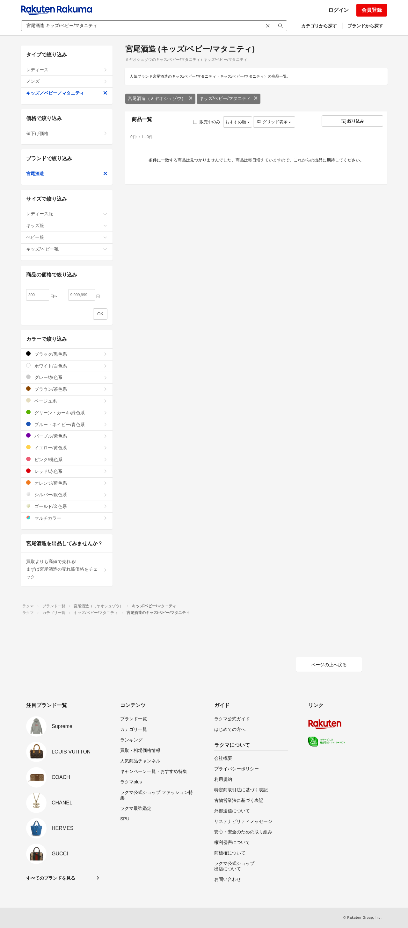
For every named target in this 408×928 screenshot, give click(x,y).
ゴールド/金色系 (66, 506)
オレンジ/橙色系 (66, 483)
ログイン (338, 10)
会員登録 (371, 10)
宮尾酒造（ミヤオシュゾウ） (160, 98)
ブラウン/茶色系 (66, 389)
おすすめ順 (237, 121)
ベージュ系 (66, 400)
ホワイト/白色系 (66, 365)
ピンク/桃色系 (66, 459)
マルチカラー (66, 518)
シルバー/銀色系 (66, 494)
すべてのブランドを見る (50, 878)
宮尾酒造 (66, 173)
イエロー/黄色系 (66, 447)
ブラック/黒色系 (66, 354)
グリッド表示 (274, 121)
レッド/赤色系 (66, 471)
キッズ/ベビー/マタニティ (228, 98)
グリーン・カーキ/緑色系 (66, 412)
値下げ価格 (66, 133)
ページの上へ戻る (329, 664)
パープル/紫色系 (66, 436)
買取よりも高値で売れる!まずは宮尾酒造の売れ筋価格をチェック (66, 569)
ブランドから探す (365, 25)
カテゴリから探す (319, 25)
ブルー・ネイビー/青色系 (66, 424)
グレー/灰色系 (66, 377)
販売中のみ (206, 121)
